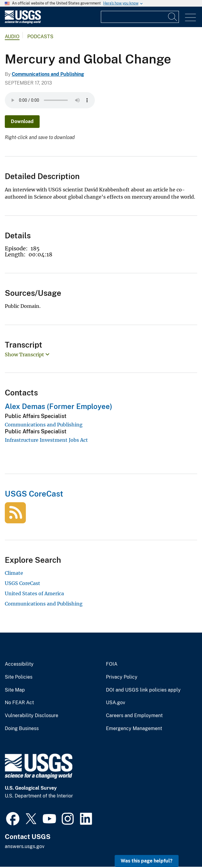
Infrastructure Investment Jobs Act (46, 440)
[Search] (173, 17)
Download (22, 121)
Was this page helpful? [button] (147, 861)
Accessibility (19, 664)
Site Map (15, 690)
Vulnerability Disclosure (31, 715)
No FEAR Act (19, 702)
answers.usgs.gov (24, 846)
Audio (12, 36)
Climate (14, 573)
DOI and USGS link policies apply (143, 690)
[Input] (140, 17)
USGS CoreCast (34, 493)
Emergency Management (134, 728)
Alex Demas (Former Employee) (58, 406)
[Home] (23, 22)
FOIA (111, 664)
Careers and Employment (134, 715)
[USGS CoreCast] (15, 520)
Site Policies (18, 677)
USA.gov (115, 702)
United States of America (34, 593)
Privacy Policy (121, 677)
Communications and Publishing (48, 74)
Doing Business (22, 728)
